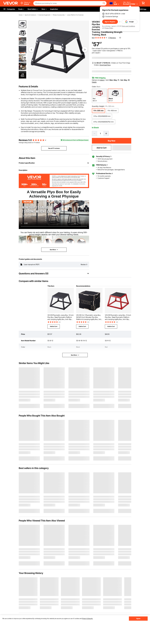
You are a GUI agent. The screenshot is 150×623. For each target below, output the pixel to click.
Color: (94, 87)
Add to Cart (102, 148)
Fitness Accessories (59, 15)
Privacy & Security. (87, 618)
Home (20, 15)
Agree (138, 618)
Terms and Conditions (128, 26)
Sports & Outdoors (30, 15)
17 (34, 142)
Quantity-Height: (98, 106)
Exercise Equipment (44, 15)
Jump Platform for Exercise (75, 15)
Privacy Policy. (109, 28)
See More (75, 355)
